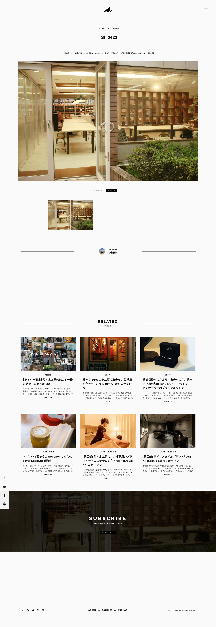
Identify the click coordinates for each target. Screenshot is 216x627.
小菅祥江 (116, 28)
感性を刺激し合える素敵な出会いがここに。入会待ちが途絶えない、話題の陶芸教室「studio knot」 (108, 53)
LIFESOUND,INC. (176, 615)
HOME (66, 53)
